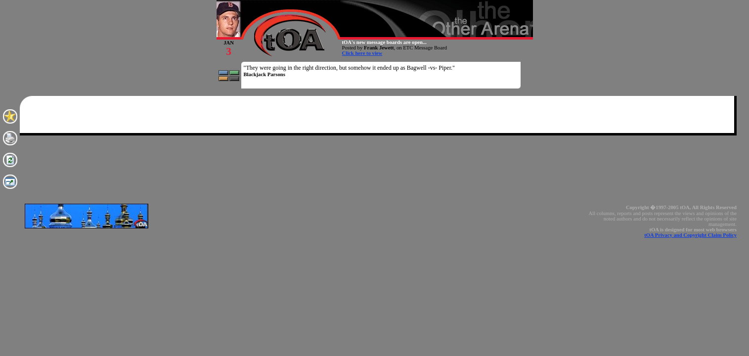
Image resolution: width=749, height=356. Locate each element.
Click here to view (362, 53)
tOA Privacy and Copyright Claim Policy (690, 235)
